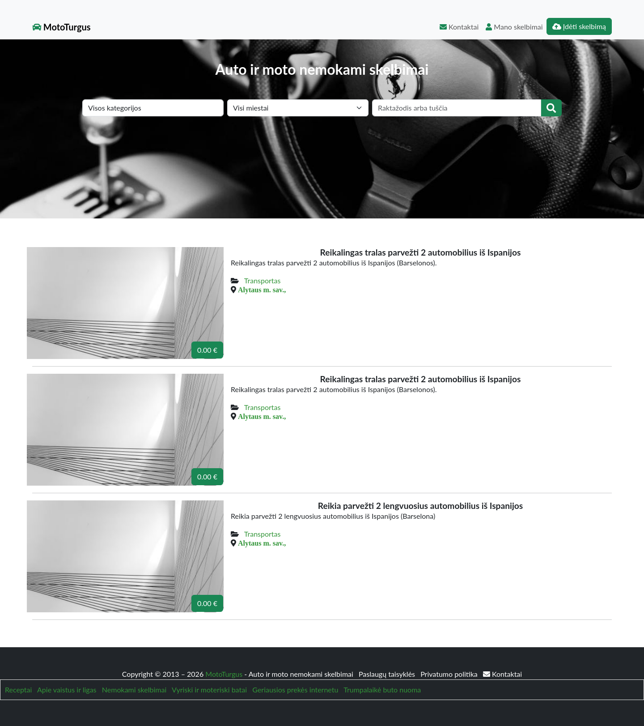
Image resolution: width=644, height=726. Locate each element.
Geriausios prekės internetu (295, 689)
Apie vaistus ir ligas (67, 689)
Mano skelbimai (514, 26)
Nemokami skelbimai (134, 689)
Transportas (262, 280)
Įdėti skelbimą (579, 26)
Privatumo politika (449, 674)
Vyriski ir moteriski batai (209, 689)
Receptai (18, 689)
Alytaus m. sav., (262, 289)
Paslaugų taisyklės (388, 674)
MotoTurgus (61, 26)
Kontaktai (459, 26)
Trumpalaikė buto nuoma (382, 689)
